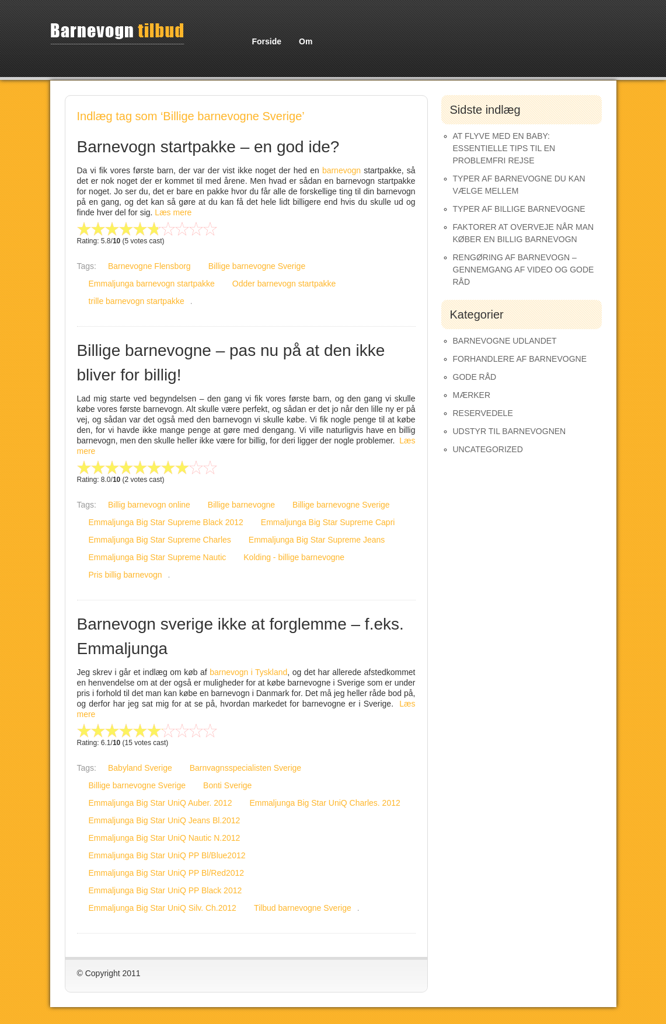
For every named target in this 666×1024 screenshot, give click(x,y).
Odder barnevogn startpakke (284, 283)
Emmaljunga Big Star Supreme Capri (328, 522)
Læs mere (173, 212)
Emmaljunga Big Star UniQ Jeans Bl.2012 (164, 820)
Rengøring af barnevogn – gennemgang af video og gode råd (523, 269)
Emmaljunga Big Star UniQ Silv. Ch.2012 (162, 908)
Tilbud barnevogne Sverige (302, 908)
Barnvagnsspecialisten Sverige (245, 768)
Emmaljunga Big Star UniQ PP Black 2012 (165, 890)
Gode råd (475, 377)
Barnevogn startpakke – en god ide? (208, 147)
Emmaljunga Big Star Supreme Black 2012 (166, 522)
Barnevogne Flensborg (149, 266)
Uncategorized (488, 449)
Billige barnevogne (241, 504)
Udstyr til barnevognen (509, 431)
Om (305, 41)
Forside (267, 41)
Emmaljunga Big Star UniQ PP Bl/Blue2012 (167, 855)
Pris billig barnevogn (125, 574)
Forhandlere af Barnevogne (520, 359)
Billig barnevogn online (149, 504)
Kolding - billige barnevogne (293, 557)
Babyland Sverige (140, 768)
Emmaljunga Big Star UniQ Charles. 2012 (324, 803)
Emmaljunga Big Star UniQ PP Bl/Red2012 (167, 873)
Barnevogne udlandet (505, 340)
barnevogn (343, 170)
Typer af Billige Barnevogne (519, 209)
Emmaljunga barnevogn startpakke (152, 283)
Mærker (472, 395)
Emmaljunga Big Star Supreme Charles (160, 539)
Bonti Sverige (227, 785)
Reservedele (483, 413)
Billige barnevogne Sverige (257, 266)
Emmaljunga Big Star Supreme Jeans (317, 539)
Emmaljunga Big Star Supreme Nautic (157, 557)
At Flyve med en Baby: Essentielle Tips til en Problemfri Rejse (504, 148)
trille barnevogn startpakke (136, 301)
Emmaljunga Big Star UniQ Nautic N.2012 (164, 838)
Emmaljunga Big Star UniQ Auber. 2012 (160, 803)
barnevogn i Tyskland (248, 672)
